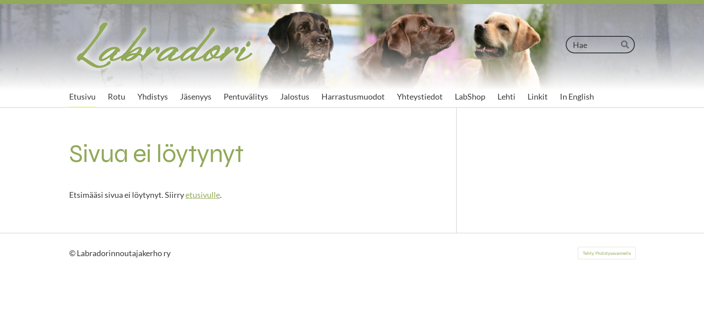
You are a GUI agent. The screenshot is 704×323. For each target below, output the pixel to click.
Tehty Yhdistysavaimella (607, 253)
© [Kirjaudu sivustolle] (73, 253)
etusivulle (202, 195)
